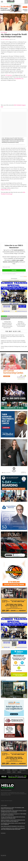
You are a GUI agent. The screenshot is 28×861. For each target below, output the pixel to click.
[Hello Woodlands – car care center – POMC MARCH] (14, 557)
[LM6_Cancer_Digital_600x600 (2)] (14, 437)
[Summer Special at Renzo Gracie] (14, 312)
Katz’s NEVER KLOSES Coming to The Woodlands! (21, 325)
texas (6, 319)
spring (2, 319)
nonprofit (25, 317)
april (11, 316)
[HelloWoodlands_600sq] (14, 409)
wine (9, 319)
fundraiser (3, 317)
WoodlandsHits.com (19, 78)
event (25, 316)
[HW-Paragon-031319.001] (14, 737)
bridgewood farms (16, 316)
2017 (8, 316)
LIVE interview (8, 75)
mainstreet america (9, 317)
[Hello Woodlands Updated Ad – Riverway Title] (14, 697)
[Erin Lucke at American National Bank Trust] (14, 529)
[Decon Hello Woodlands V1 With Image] (14, 676)
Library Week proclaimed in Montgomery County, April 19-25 (14, 347)
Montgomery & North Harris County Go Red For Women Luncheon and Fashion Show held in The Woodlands (13, 336)
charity (22, 316)
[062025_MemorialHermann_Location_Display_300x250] (14, 715)
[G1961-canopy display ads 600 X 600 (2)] (14, 379)
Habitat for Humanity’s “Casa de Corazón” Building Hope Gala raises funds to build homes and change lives (13, 342)
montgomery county (18, 317)
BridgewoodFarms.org (5, 189)
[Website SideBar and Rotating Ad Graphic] (14, 585)
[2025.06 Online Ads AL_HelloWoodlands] (14, 613)
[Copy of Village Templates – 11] (14, 501)
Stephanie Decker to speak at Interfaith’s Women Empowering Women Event (7, 325)
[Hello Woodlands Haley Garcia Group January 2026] (14, 473)
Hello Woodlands (5, 39)
